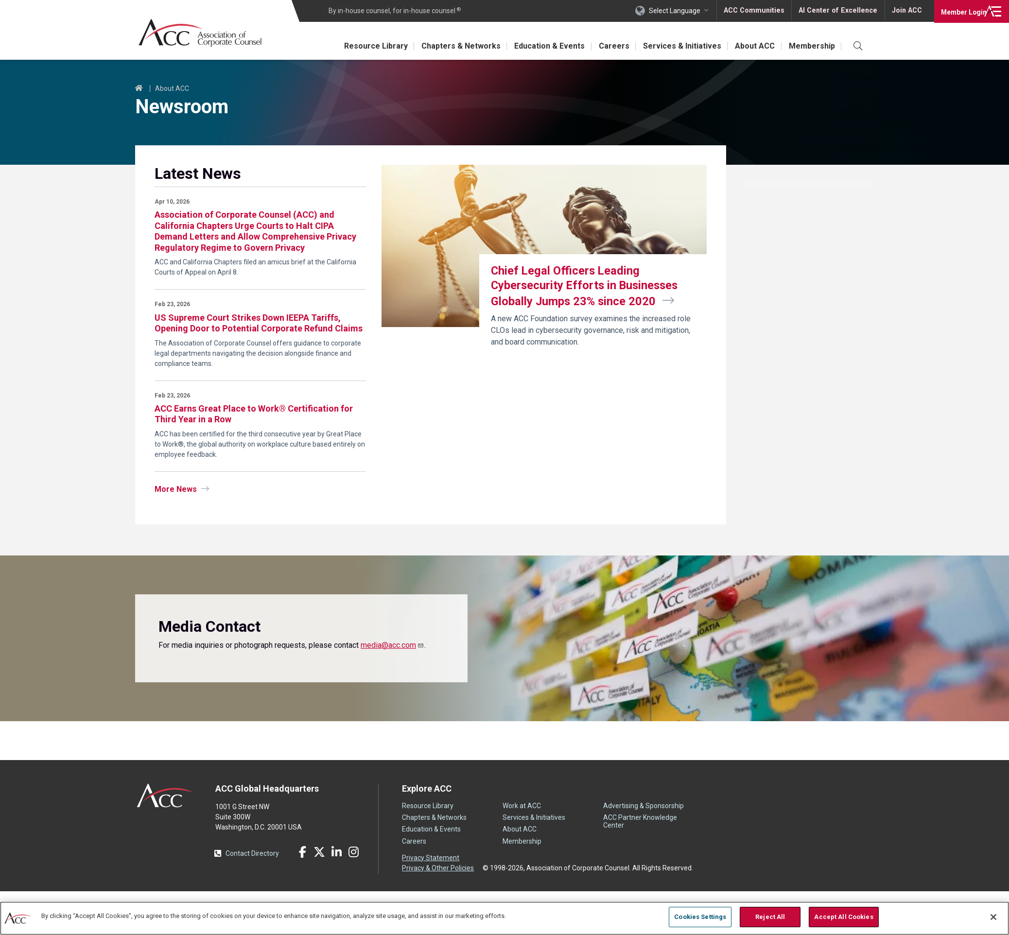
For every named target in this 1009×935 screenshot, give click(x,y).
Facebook (302, 852)
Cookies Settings (700, 916)
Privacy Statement (430, 858)
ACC (165, 795)
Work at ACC (522, 806)
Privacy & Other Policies (438, 868)
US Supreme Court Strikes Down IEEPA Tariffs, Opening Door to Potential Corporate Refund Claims (259, 323)
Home (139, 88)
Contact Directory (252, 853)
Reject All (770, 916)
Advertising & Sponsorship (643, 806)
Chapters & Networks (451, 46)
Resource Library (364, 46)
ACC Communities (755, 11)
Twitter (319, 852)
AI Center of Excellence (838, 11)
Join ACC (906, 11)
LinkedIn (336, 852)
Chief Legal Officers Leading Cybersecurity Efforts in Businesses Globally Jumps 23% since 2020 (586, 286)
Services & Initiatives (678, 46)
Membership (811, 46)
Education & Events (541, 46)
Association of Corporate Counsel (202, 33)
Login (960, 11)
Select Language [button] (676, 11)
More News (176, 489)
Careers (607, 46)
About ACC (752, 46)
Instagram (353, 852)
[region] (504, 917)
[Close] (993, 917)
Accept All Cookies (843, 916)
